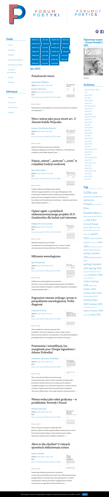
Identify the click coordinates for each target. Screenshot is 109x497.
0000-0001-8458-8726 (45, 266)
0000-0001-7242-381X (44, 131)
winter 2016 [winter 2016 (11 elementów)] (93, 285)
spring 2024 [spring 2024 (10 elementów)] (93, 271)
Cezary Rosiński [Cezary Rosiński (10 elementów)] (97, 204)
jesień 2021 (35, 47)
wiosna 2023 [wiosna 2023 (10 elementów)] (87, 307)
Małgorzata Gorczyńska (42, 223)
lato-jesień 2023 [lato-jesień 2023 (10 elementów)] (93, 242)
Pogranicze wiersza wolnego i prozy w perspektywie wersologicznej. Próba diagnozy (54, 301)
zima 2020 (66, 51)
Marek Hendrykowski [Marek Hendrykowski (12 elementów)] (92, 250)
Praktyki (11, 55)
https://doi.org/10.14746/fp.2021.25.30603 (46, 178)
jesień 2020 (35, 51)
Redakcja (11, 112)
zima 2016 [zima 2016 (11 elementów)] (87, 315)
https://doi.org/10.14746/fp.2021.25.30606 (46, 97)
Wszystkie (54, 63)
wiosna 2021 (55, 47)
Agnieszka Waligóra (40, 82)
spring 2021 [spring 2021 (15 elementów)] (95, 268)
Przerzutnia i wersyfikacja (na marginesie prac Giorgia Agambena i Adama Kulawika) (53, 349)
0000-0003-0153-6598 (45, 173)
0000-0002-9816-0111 (44, 412)
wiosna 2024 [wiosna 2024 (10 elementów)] (93, 307)
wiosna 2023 (36, 43)
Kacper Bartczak (38, 89)
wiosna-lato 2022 (90, 117)
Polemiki (11, 82)
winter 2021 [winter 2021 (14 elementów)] (90, 289)
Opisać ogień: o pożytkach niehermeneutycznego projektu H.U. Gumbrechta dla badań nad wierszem (54, 214)
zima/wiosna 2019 (91, 149)
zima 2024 (66, 40)
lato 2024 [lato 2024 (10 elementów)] (91, 247)
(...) (43, 110)
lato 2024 (45, 40)
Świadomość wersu (42, 76)
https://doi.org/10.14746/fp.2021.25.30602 (46, 462)
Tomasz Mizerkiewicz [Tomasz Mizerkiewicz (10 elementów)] (89, 278)
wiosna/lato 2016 (90, 171)
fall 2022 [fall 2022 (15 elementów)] (91, 219)
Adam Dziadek (37, 453)
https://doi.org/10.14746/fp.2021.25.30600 (46, 319)
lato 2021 (45, 47)
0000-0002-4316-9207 (45, 85)
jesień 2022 (55, 43)
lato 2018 (64, 55)
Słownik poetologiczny (15, 60)
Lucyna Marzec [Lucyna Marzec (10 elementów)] (98, 247)
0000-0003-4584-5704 (45, 457)
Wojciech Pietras (38, 310)
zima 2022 (66, 43)
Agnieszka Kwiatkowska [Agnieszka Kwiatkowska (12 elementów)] (93, 196)
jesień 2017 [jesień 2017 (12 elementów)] (88, 230)
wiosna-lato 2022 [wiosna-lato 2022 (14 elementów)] (93, 292)
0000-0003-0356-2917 (45, 227)
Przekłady (11, 50)
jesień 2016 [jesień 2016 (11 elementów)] (96, 227)
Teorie (10, 45)
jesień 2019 (35, 55)
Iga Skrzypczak (38, 262)
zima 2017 (45, 59)
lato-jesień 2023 (90, 106)
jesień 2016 (54, 59)
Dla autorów (12, 102)
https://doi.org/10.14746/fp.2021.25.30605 (46, 136)
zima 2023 (46, 43)
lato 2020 (45, 51)
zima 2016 (64, 59)
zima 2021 (65, 47)
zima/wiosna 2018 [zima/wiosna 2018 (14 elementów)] (93, 310)
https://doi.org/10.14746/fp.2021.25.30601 (46, 271)
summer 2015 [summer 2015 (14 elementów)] (95, 274)
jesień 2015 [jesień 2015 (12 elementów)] (88, 227)
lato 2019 (45, 55)
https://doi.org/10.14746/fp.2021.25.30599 (46, 367)
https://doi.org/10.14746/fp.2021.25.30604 (46, 232)
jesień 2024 (35, 40)
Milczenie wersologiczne (45, 256)
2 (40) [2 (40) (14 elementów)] (94, 192)
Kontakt (10, 97)
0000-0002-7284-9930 (45, 92)
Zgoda (85, 494)
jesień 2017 (35, 59)
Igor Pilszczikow (38, 170)
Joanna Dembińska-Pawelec (43, 128)
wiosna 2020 (56, 51)
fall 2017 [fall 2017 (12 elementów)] (96, 216)
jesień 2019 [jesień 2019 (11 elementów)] (96, 230)
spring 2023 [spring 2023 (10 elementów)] (87, 271)
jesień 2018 (54, 55)
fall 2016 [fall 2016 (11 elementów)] (90, 216)
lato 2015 (45, 63)
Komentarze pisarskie (15, 65)
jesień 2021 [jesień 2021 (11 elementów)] (87, 234)
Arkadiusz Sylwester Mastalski (45, 358)
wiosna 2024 (55, 40)
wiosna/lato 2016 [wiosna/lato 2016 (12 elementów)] (90, 296)
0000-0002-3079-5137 (45, 314)
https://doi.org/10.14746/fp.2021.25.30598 (46, 417)
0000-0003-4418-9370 (45, 362)
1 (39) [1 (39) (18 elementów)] (87, 192)
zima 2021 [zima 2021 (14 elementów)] (96, 314)
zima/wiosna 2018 (91, 157)
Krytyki (10, 77)
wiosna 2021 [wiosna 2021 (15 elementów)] (96, 304)
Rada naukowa (13, 107)
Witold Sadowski (38, 409)
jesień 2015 (35, 63)
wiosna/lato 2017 (90, 163)
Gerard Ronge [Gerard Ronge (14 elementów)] (91, 223)
